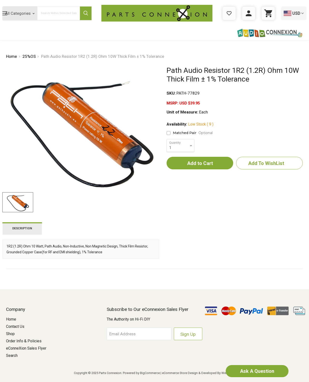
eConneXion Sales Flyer (26, 348)
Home (11, 319)
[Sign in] (248, 13)
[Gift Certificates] (229, 13)
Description (22, 228)
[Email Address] (139, 334)
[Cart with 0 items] (268, 13)
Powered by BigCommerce (141, 373)
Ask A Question (257, 371)
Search (12, 355)
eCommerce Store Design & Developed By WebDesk (198, 373)
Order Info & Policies (24, 341)
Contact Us (15, 326)
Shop (10, 333)
